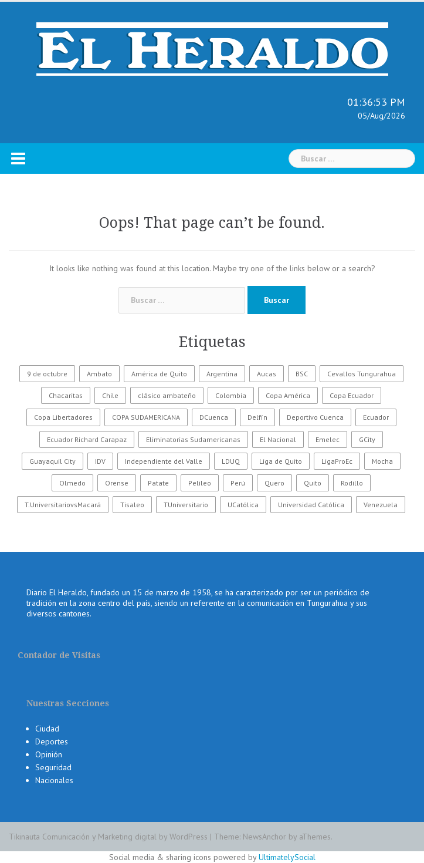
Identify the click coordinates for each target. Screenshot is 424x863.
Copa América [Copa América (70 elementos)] (288, 395)
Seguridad (53, 767)
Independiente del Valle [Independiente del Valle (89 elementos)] (163, 461)
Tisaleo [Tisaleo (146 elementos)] (132, 504)
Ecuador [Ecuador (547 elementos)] (376, 417)
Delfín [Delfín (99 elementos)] (257, 417)
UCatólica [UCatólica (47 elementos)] (243, 504)
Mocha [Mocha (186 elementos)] (382, 461)
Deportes (51, 741)
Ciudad (47, 728)
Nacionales (54, 780)
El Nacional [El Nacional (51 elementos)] (278, 439)
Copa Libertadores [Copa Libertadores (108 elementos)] (63, 417)
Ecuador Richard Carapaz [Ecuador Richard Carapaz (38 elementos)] (87, 439)
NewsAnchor (264, 836)
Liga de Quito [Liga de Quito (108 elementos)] (280, 461)
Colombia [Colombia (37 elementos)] (230, 395)
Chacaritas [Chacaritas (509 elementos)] (66, 395)
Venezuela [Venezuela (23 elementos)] (381, 504)
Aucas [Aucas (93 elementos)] (266, 373)
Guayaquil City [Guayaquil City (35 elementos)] (52, 461)
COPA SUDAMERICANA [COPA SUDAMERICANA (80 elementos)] (146, 417)
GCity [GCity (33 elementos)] (367, 439)
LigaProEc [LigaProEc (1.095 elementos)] (336, 461)
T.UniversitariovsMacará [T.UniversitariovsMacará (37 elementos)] (63, 504)
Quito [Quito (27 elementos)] (312, 482)
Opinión (48, 754)
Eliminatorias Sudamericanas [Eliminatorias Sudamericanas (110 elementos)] (193, 439)
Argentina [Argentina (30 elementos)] (222, 373)
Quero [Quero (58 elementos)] (274, 482)
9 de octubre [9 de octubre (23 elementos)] (47, 373)
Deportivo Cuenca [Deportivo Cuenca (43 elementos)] (315, 417)
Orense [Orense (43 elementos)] (116, 482)
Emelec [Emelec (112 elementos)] (328, 439)
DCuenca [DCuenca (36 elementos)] (213, 417)
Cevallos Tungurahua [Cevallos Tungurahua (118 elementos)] (361, 373)
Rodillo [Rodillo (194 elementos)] (352, 482)
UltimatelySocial (287, 857)
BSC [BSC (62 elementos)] (302, 373)
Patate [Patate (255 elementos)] (158, 482)
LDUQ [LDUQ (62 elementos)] (231, 461)
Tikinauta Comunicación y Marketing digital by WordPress (108, 836)
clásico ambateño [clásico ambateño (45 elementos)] (167, 395)
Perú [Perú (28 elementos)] (237, 482)
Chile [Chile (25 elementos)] (110, 395)
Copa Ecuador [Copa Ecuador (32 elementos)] (352, 395)
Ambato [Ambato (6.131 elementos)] (99, 373)
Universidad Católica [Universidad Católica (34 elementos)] (311, 504)
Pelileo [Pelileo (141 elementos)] (199, 482)
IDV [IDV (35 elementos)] (100, 461)
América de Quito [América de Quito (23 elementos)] (159, 373)
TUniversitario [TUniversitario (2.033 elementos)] (186, 504)
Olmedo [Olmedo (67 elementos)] (72, 482)
